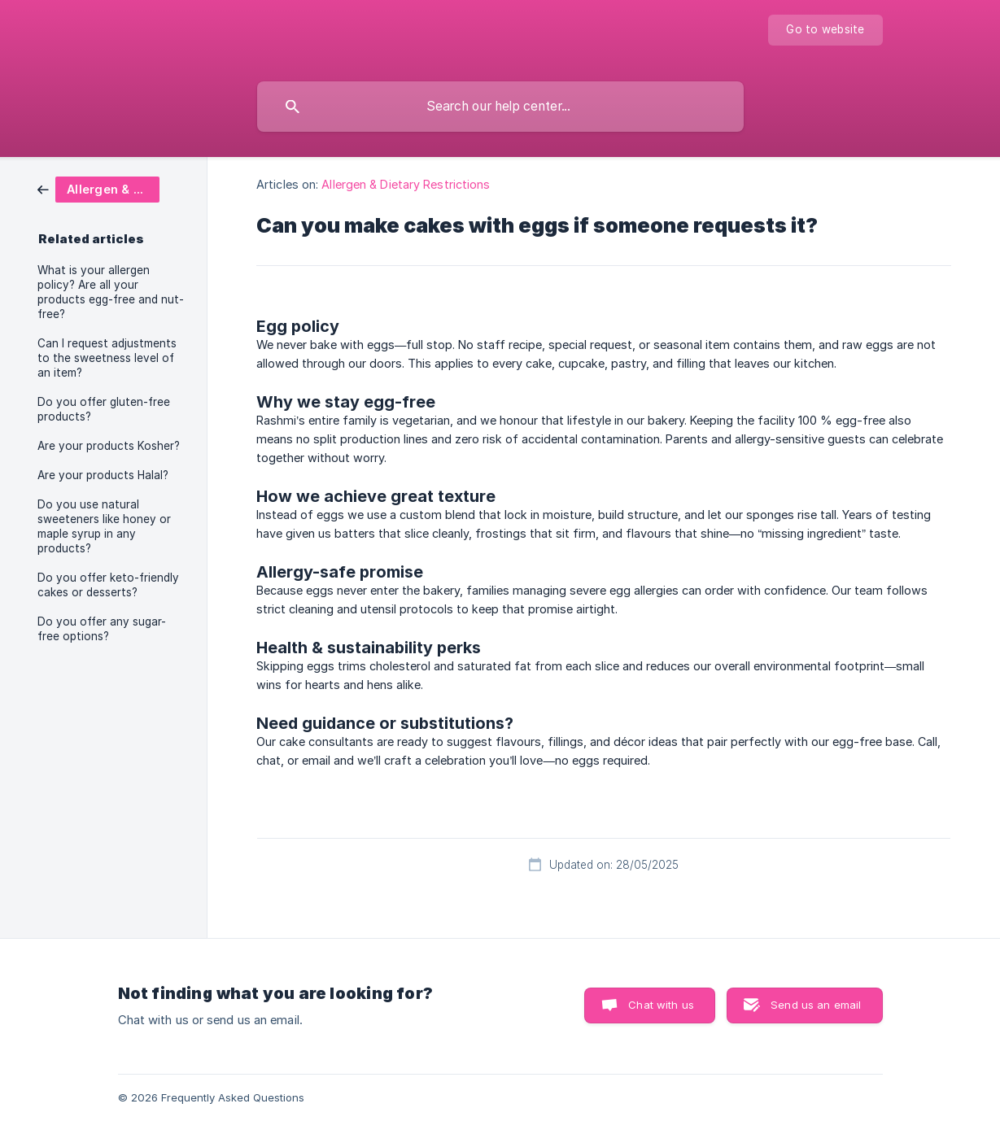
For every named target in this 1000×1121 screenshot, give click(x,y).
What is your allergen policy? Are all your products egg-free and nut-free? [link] (110, 292)
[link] (98, 188)
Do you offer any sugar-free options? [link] (101, 629)
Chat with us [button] (661, 1004)
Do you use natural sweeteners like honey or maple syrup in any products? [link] (104, 526)
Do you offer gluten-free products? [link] (103, 409)
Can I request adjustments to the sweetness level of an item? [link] (107, 358)
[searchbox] (500, 106)
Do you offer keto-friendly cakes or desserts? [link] (108, 585)
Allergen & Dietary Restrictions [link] (405, 184)
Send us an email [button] (816, 1004)
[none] (825, 30)
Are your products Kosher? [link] (108, 445)
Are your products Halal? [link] (102, 475)
